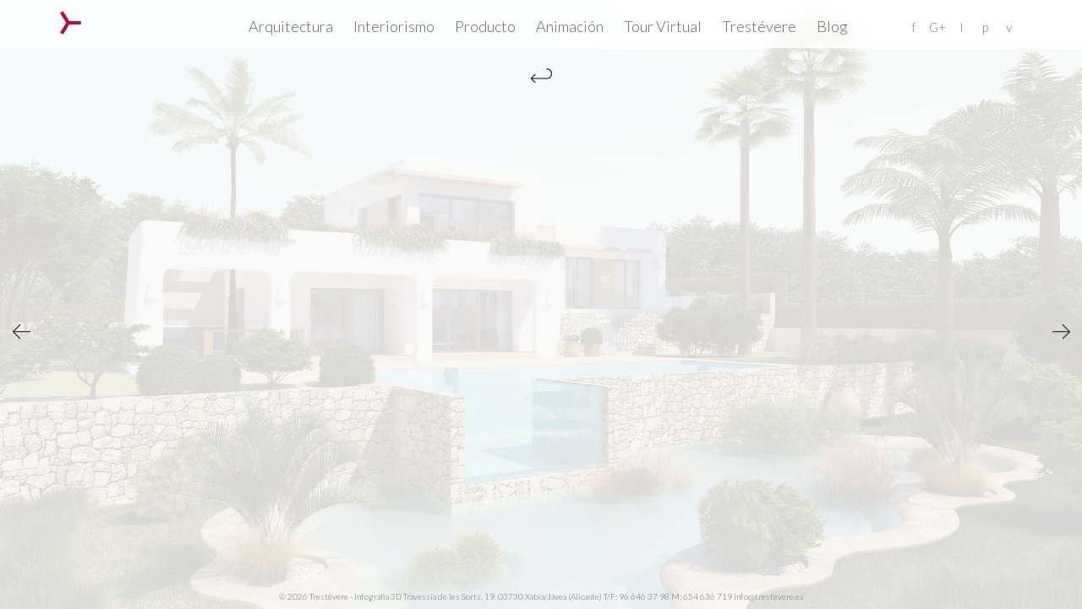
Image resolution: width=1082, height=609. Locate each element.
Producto (485, 26)
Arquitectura (291, 26)
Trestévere (759, 26)
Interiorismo (393, 26)
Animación (570, 26)
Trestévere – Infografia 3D (70, 22)
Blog (832, 26)
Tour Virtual (663, 26)
